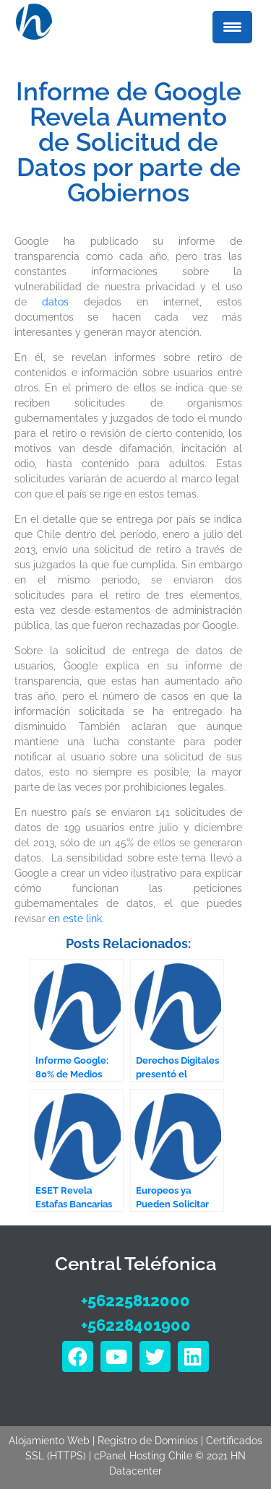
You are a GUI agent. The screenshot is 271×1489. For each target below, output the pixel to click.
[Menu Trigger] (232, 27)
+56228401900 (136, 1325)
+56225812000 (135, 1300)
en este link (75, 918)
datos (55, 302)
